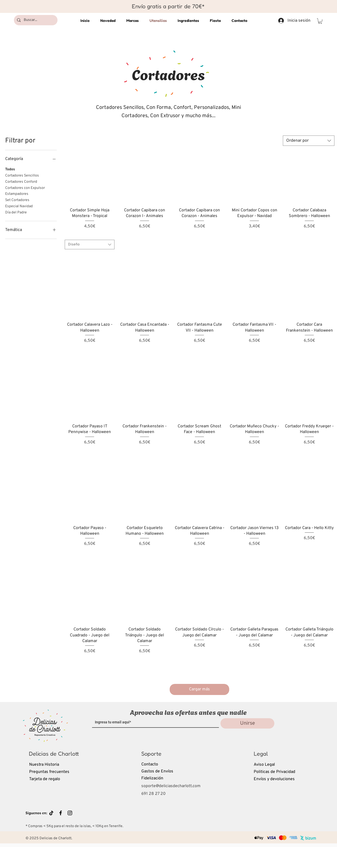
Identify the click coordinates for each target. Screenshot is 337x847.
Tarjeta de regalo (44, 779)
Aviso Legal (264, 764)
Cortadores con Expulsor (25, 187)
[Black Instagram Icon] (70, 813)
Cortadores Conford (21, 181)
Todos (10, 169)
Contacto (149, 764)
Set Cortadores (17, 199)
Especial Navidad (19, 206)
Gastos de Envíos (157, 771)
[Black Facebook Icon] (60, 813)
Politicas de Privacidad (274, 771)
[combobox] (308, 140)
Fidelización (152, 778)
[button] (320, 21)
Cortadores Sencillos (22, 175)
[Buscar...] (35, 20)
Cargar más (199, 689)
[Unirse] (247, 723)
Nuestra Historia (44, 764)
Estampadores (16, 193)
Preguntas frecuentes (49, 771)
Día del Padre (16, 212)
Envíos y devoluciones (274, 779)
